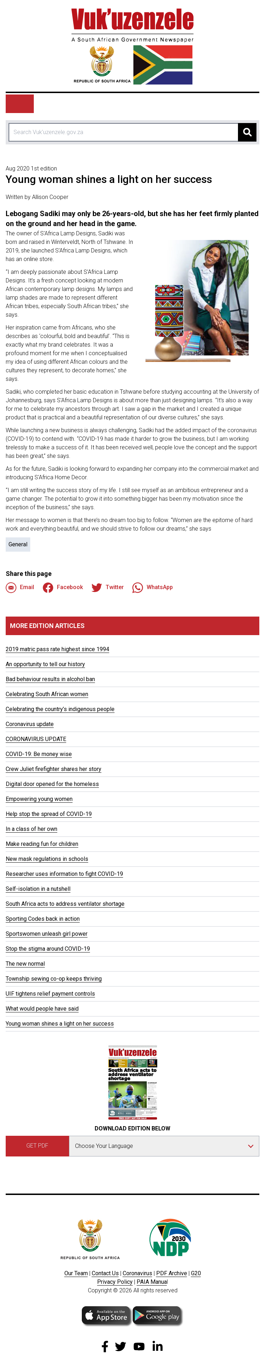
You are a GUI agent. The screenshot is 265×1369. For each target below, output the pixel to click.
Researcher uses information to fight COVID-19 (64, 873)
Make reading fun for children (42, 844)
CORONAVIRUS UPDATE (36, 739)
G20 (196, 1273)
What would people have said (42, 1008)
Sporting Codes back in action (43, 918)
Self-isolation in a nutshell (38, 888)
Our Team (76, 1273)
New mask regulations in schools (47, 858)
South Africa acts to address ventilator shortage (65, 903)
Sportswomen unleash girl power (47, 933)
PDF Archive (171, 1273)
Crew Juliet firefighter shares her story (53, 769)
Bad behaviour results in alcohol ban (50, 679)
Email (20, 587)
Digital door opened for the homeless (52, 784)
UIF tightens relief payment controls (50, 993)
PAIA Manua (152, 1281)
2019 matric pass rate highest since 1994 (57, 649)
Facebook (63, 587)
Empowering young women (39, 799)
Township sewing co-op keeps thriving (54, 978)
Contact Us (105, 1273)
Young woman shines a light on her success (60, 1023)
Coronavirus (137, 1273)
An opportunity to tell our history (45, 664)
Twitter (107, 587)
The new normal (25, 963)
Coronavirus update (30, 724)
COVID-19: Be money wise (39, 754)
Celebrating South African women (47, 694)
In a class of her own (31, 829)
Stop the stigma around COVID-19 (48, 948)
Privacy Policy (115, 1281)
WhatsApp (152, 588)
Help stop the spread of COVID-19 (49, 814)
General (18, 544)
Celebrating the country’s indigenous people (60, 709)
